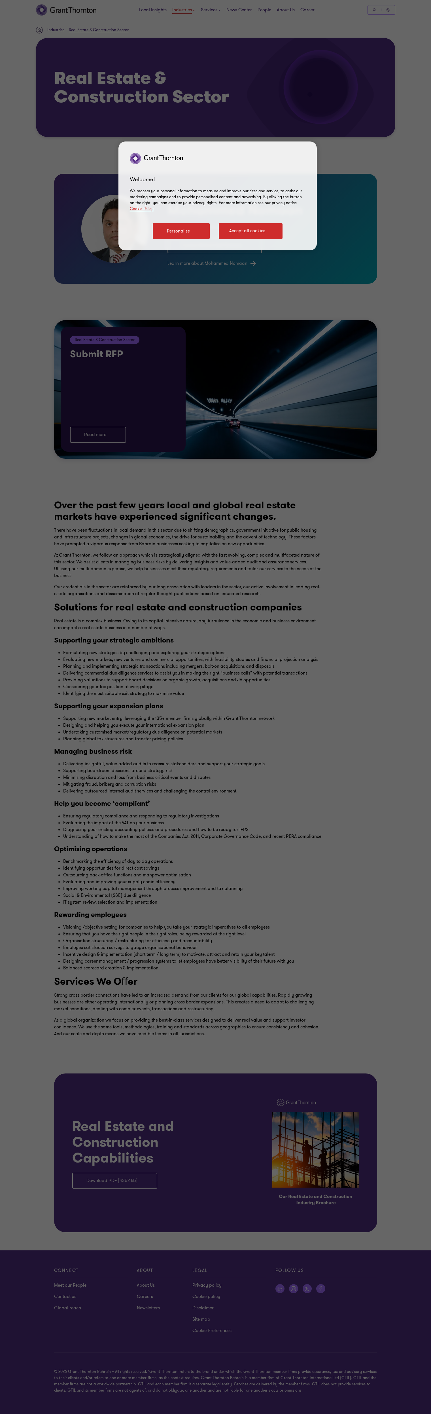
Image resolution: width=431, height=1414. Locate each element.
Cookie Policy (142, 209)
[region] (217, 195)
